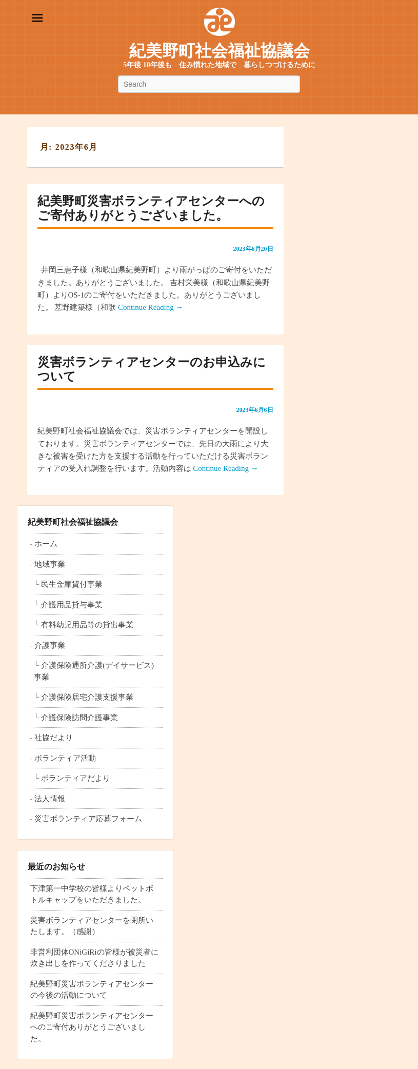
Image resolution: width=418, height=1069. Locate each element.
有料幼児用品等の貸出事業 (87, 625)
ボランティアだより (75, 778)
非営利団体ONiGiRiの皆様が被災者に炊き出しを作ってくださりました (94, 958)
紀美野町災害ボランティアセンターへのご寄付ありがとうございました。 (91, 1027)
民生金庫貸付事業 (72, 584)
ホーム (45, 544)
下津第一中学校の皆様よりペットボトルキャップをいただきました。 (91, 894)
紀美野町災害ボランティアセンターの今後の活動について (91, 990)
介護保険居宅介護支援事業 (87, 697)
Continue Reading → (151, 307)
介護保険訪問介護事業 (79, 718)
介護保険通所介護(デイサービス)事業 (94, 671)
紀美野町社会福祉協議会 (219, 51)
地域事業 (49, 564)
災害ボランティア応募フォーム (88, 819)
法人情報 (49, 799)
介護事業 (49, 645)
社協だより (53, 738)
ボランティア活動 (65, 758)
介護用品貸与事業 (72, 605)
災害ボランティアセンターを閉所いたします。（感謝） (91, 926)
